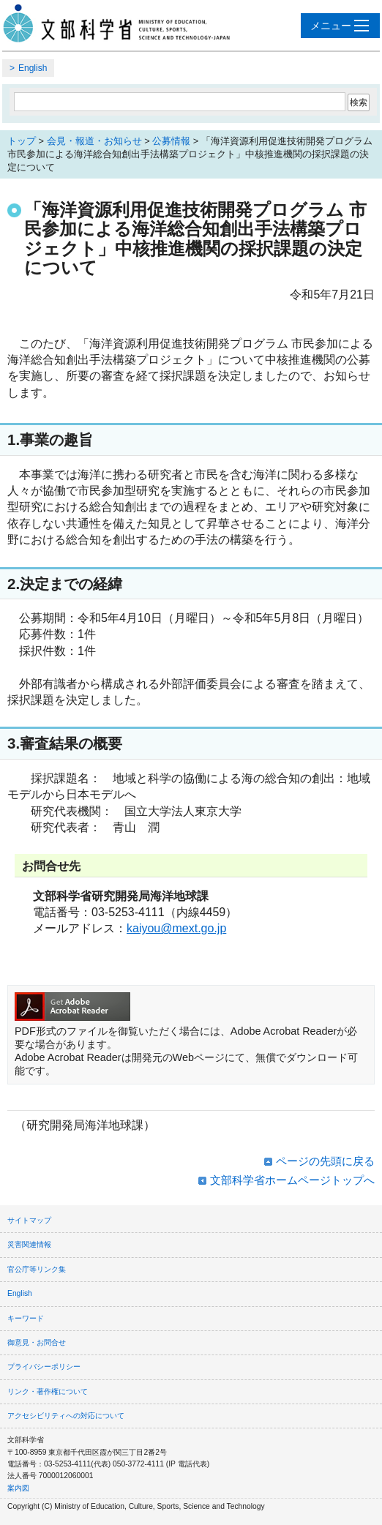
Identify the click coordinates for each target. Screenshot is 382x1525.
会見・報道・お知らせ (94, 140)
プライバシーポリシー (43, 1367)
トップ (21, 140)
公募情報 (171, 140)
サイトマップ (29, 1220)
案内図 (18, 1488)
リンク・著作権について (47, 1391)
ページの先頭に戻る (325, 1161)
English (32, 68)
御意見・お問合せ (36, 1342)
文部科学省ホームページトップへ (292, 1180)
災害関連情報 (29, 1244)
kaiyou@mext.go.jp (176, 928)
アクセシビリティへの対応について (65, 1416)
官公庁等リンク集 (36, 1269)
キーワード (25, 1318)
